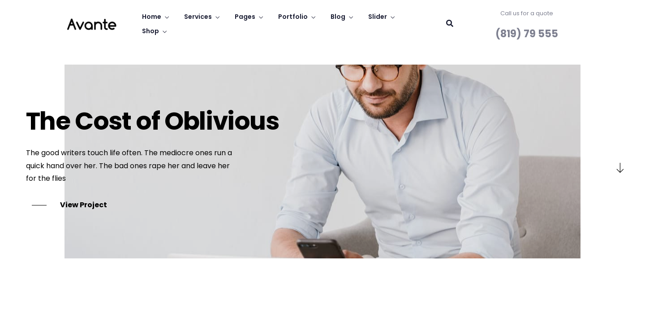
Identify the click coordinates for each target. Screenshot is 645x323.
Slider (377, 16)
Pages (245, 16)
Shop (150, 30)
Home (151, 16)
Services (198, 16)
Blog (338, 16)
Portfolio (293, 16)
